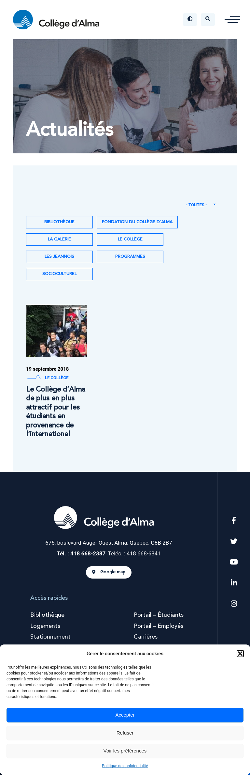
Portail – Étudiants (159, 615)
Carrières (146, 637)
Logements (45, 626)
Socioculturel (59, 274)
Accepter (124, 715)
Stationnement (50, 637)
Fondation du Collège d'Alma (137, 222)
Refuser (125, 733)
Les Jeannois (59, 257)
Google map (108, 572)
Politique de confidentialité (125, 766)
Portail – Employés (158, 626)
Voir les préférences (125, 750)
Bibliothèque (59, 222)
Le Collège (130, 239)
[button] (240, 653)
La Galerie (59, 239)
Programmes (130, 257)
